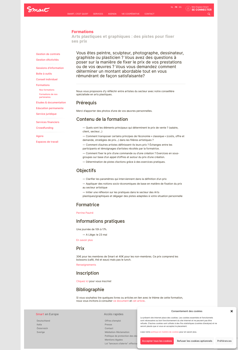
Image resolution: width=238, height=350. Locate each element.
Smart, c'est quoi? (77, 14)
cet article (139, 300)
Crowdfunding (44, 127)
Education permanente (50, 108)
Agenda (112, 14)
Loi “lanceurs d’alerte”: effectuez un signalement (130, 343)
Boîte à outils (44, 73)
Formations (43, 85)
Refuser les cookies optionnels (194, 341)
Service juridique (46, 113)
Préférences (224, 341)
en (180, 7)
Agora (39, 136)
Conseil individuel (46, 79)
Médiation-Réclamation (117, 332)
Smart (40, 314)
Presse (108, 324)
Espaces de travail (47, 141)
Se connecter (202, 9)
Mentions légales (114, 340)
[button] (231, 311)
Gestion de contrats (48, 54)
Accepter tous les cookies (157, 341)
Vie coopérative (130, 14)
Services (98, 14)
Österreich (42, 328)
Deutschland (43, 321)
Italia (39, 324)
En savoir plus (84, 240)
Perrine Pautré (84, 212)
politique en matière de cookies (165, 332)
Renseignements (86, 264)
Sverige (41, 332)
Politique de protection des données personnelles (131, 336)
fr (176, 7)
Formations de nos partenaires (48, 95)
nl (172, 7)
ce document (121, 300)
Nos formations (46, 90)
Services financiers (47, 122)
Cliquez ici (82, 281)
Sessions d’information (50, 67)
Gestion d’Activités (47, 59)
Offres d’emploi (113, 321)
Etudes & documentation (51, 102)
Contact (149, 14)
